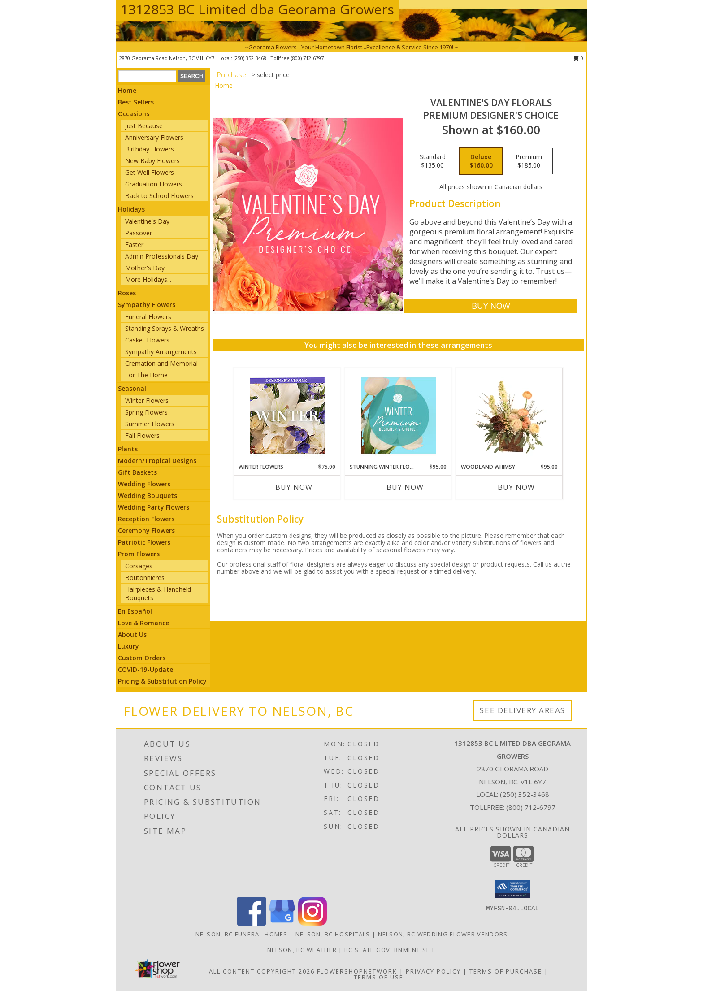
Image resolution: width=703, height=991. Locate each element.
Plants (128, 449)
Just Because (144, 125)
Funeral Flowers (148, 316)
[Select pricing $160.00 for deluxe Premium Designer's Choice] (481, 161)
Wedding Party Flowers (153, 507)
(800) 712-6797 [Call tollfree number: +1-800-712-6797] (307, 58)
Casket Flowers (147, 340)
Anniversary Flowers (154, 137)
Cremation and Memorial (161, 363)
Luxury (128, 646)
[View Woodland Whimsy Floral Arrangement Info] (509, 415)
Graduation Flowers (153, 184)
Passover (138, 233)
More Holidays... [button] (148, 279)
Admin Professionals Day (161, 256)
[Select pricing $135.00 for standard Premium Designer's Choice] (432, 161)
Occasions (133, 113)
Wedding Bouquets (147, 495)
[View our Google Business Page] (282, 923)
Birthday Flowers (149, 149)
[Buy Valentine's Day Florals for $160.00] (490, 306)
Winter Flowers (147, 400)
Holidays (131, 209)
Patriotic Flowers (144, 542)
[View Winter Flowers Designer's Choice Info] (287, 415)
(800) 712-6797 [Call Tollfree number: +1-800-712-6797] (530, 807)
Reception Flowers (146, 519)
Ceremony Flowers (146, 530)
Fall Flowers (142, 435)
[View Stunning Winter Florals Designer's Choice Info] (398, 415)
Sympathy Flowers (146, 304)
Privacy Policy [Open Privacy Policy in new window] (433, 971)
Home (127, 90)
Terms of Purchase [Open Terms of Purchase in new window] (505, 971)
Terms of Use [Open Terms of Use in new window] (379, 977)
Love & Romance (143, 623)
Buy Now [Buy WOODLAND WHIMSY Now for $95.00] (516, 487)
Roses (127, 293)
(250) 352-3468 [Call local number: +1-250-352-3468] (251, 58)
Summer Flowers (149, 424)
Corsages (138, 566)
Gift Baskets (137, 472)
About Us (132, 634)
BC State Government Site (390, 950)
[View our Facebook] (251, 923)
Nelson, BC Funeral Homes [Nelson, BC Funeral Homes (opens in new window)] (241, 934)
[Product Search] (147, 76)
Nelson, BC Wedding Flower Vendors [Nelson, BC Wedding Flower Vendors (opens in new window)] (443, 934)
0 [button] (578, 58)
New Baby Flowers (152, 160)
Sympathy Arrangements (161, 351)
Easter (134, 244)
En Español (135, 611)
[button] (512, 889)
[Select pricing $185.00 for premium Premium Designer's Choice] (528, 161)
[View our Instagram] (312, 923)
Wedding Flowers (144, 484)
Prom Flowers (139, 554)
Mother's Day (145, 268)
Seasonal (132, 388)
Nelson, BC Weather (302, 950)
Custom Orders (141, 657)
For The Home (146, 375)
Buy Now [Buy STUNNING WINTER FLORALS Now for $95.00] (405, 487)
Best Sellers (136, 102)
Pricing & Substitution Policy (162, 681)
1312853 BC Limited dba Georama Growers (257, 9)
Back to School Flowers (159, 195)
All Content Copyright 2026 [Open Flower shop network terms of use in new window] (262, 971)
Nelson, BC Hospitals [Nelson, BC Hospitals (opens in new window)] (332, 934)
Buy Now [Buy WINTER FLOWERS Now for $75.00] (293, 487)
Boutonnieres (145, 577)
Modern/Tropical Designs (157, 460)
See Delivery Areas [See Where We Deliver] (522, 710)
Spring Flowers (146, 412)
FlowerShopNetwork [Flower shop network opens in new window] (357, 971)
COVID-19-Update (145, 669)
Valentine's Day (147, 221)
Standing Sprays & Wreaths (164, 328)
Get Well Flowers (149, 172)
